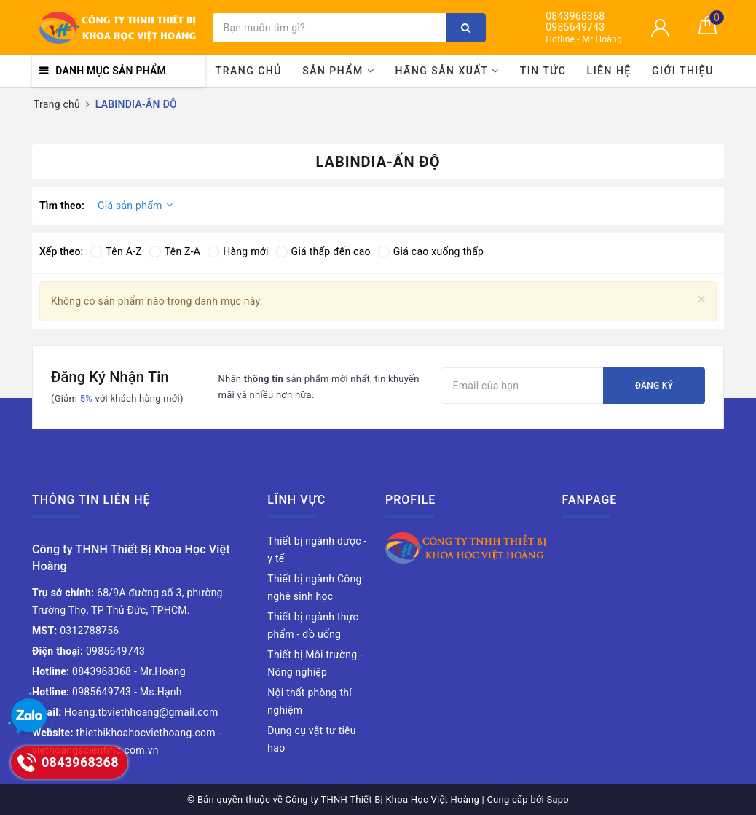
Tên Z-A (174, 251)
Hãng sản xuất (447, 71)
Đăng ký (654, 386)
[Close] (702, 299)
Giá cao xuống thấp (431, 251)
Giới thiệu (683, 71)
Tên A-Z (115, 251)
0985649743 (575, 27)
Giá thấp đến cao (323, 251)
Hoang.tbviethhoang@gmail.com (125, 712)
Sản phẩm (338, 71)
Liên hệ (609, 71)
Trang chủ (249, 71)
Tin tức (543, 71)
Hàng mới (238, 251)
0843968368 (575, 16)
